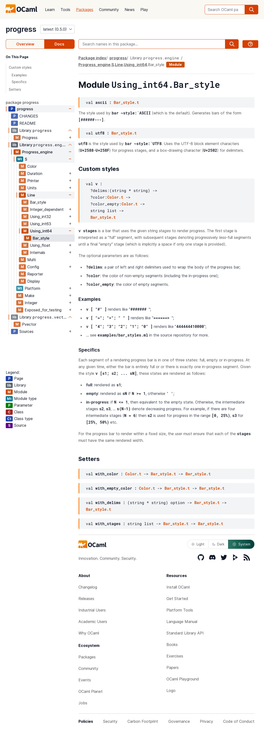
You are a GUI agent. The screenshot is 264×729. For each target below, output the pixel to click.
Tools (65, 9)
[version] (57, 29)
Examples (19, 75)
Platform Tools (179, 610)
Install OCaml (178, 587)
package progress (22, 102)
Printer (33, 180)
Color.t (115, 197)
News (130, 9)
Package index (92, 58)
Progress (30, 137)
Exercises (174, 656)
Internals (37, 252)
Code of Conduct (238, 721)
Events (84, 680)
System (241, 544)
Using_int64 (41, 231)
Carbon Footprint (142, 721)
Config (33, 266)
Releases (86, 598)
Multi (31, 259)
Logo (171, 690)
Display (33, 281)
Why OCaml (88, 633)
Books (172, 644)
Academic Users (92, 621)
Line (31, 195)
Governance (179, 721)
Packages (84, 9)
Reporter (35, 274)
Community (109, 9)
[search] (251, 9)
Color (32, 166)
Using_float (40, 245)
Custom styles (20, 67)
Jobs (82, 703)
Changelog (87, 587)
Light (197, 544)
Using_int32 (40, 216)
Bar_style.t (126, 102)
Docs (59, 44)
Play (144, 9)
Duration (34, 173)
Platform (32, 288)
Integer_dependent (47, 209)
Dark (218, 544)
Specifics (19, 82)
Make (29, 295)
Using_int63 (40, 223)
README (27, 123)
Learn (50, 9)
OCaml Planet (90, 691)
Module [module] (175, 64)
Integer (31, 302)
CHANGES (28, 116)
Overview (25, 44)
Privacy (206, 721)
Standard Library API (185, 633)
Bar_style (38, 202)
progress (21, 29)
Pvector (29, 324)
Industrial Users (92, 610)
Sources (26, 331)
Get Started (177, 598)
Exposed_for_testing (43, 310)
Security (110, 721)
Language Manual (181, 621)
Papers (172, 667)
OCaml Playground (182, 679)
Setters (15, 89)
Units (32, 187)
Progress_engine (37, 152)
